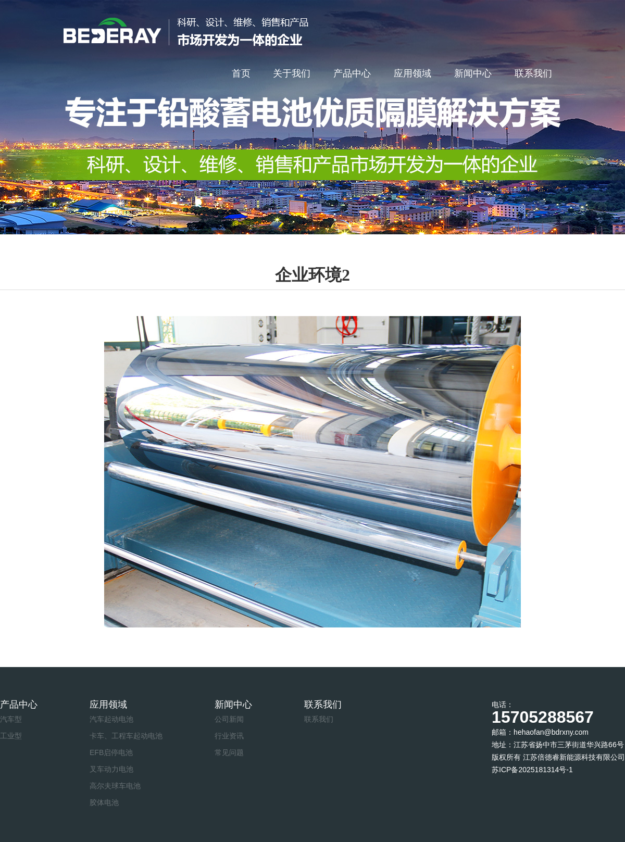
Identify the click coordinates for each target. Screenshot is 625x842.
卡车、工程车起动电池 (126, 736)
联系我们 (533, 73)
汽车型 (11, 719)
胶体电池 (104, 802)
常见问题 (229, 752)
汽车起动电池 (111, 719)
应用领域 (412, 73)
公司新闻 (229, 719)
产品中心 (352, 73)
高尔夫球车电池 (115, 786)
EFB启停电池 (111, 752)
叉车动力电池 (111, 769)
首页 (241, 73)
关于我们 (291, 73)
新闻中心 (473, 73)
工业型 (11, 736)
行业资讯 (229, 736)
